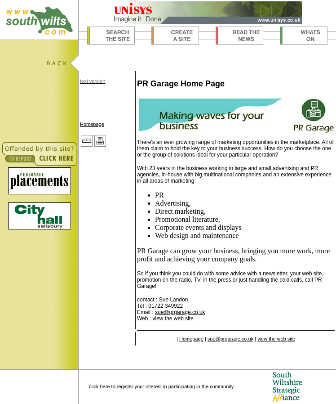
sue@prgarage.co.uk (180, 312)
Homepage (92, 124)
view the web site (172, 318)
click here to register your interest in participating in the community (161, 386)
